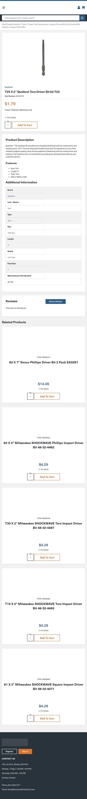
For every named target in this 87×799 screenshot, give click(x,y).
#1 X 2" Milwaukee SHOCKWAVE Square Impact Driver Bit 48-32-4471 (43, 686)
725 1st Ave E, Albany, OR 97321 (15, 764)
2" (8, 245)
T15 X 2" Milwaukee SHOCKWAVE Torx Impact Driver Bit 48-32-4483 (43, 605)
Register (9, 751)
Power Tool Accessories (38, 24)
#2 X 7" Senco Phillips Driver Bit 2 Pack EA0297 (43, 362)
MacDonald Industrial (11, 24)
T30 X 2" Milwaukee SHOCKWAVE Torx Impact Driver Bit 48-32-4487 (43, 525)
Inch (9, 208)
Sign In (25, 751)
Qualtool (9, 87)
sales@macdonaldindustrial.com (21, 789)
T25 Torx (11, 233)
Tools (24, 24)
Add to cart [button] (25, 125)
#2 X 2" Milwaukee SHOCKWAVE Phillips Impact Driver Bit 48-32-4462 (43, 445)
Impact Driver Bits (17, 27)
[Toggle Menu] (3, 7)
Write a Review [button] (55, 301)
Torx (9, 220)
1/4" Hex (11, 257)
